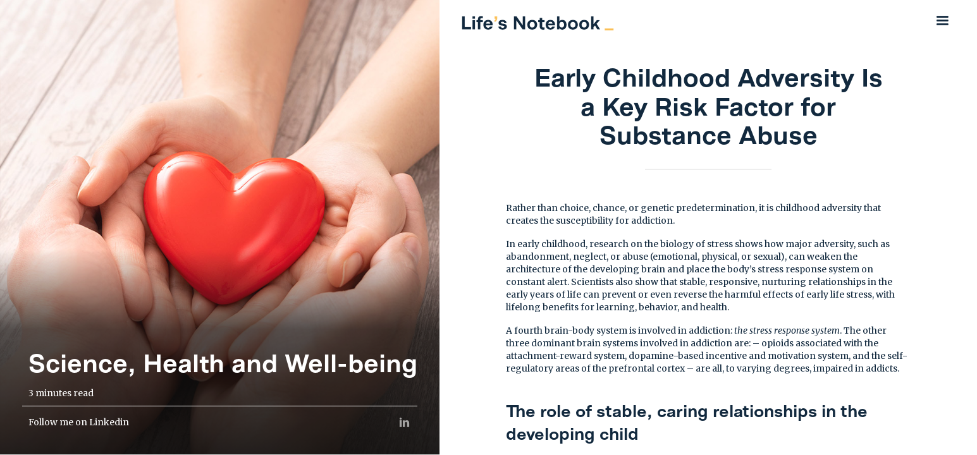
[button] (942, 20)
